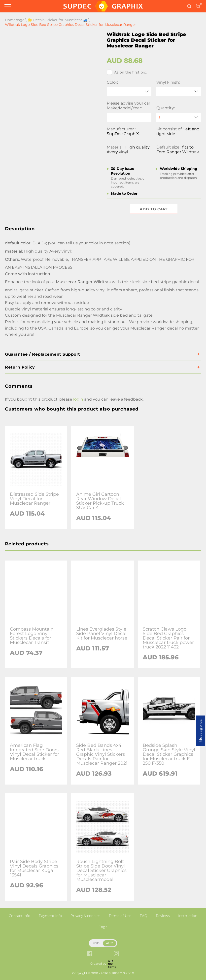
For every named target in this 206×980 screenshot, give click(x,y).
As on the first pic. (127, 72)
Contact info (19, 915)
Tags (103, 927)
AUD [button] (109, 943)
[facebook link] (90, 954)
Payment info (50, 915)
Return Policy (20, 367)
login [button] (78, 399)
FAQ (143, 915)
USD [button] (96, 943)
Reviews (163, 915)
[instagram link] (116, 954)
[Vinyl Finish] (178, 91)
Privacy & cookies (85, 915)
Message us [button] (200, 730)
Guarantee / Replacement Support (42, 354)
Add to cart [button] (154, 209)
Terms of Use (120, 915)
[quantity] (178, 117)
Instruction (187, 915)
